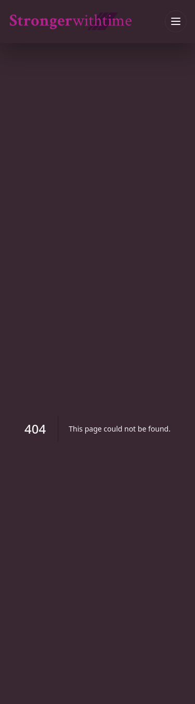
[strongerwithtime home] (86, 21)
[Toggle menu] (176, 21)
